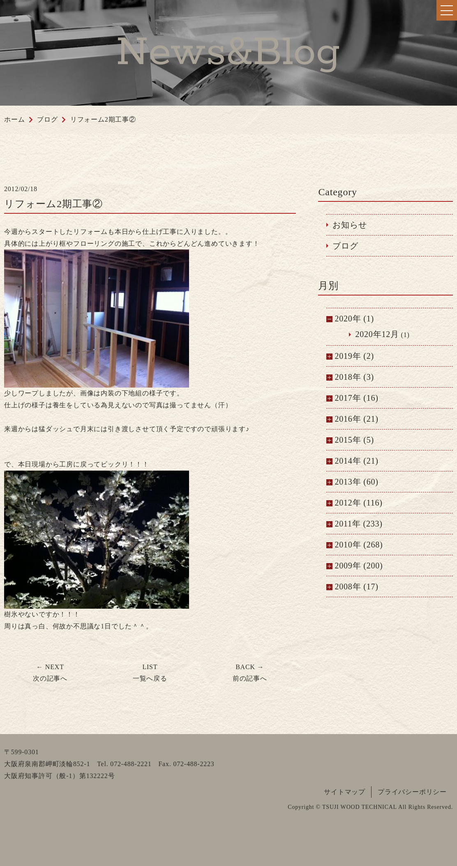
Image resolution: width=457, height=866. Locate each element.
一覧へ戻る (150, 672)
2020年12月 (377, 334)
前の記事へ (250, 672)
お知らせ (349, 224)
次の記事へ (50, 672)
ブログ (345, 245)
